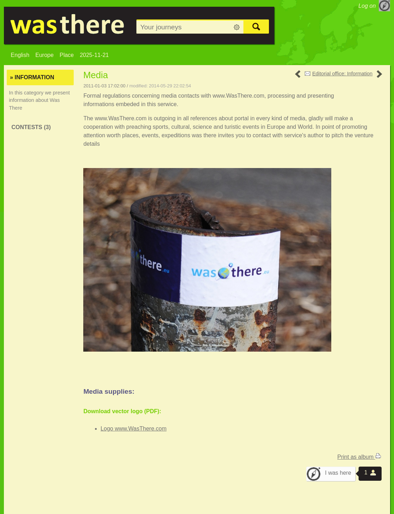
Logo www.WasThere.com (134, 429)
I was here (338, 473)
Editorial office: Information (342, 73)
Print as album (359, 457)
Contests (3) (31, 127)
